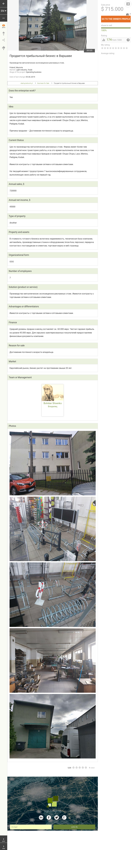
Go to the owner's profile (116, 18)
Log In (74, 827)
